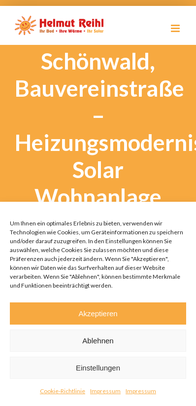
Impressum (105, 391)
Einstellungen (98, 368)
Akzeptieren (97, 313)
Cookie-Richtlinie (62, 391)
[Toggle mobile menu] (176, 28)
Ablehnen (97, 340)
